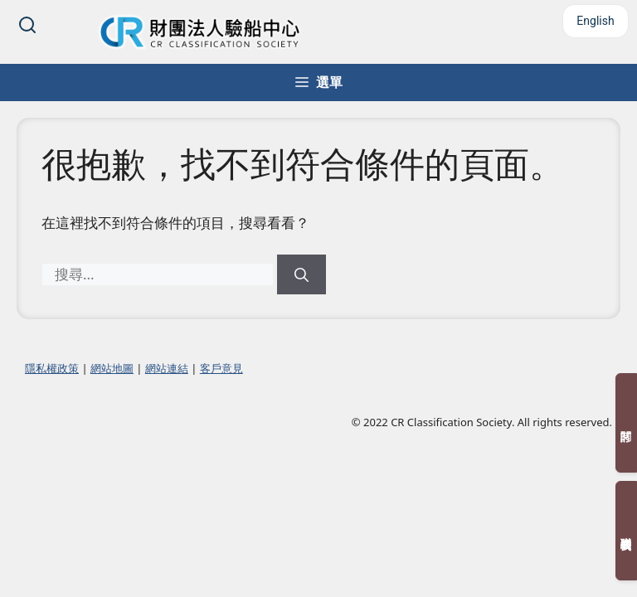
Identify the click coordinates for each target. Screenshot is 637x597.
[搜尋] (301, 274)
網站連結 (166, 368)
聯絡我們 (626, 530)
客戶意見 (221, 368)
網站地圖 (112, 368)
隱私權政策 (52, 368)
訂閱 (626, 423)
